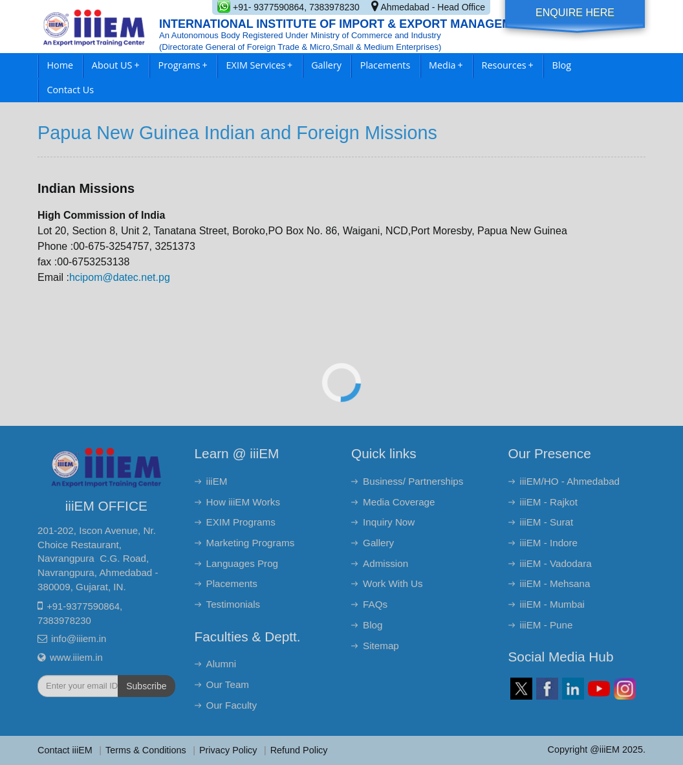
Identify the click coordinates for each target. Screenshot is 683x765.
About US (116, 65)
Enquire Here (575, 12)
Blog (561, 65)
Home (60, 65)
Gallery (326, 65)
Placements (385, 65)
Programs (183, 65)
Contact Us (70, 89)
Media (446, 65)
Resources (508, 65)
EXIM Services (259, 65)
